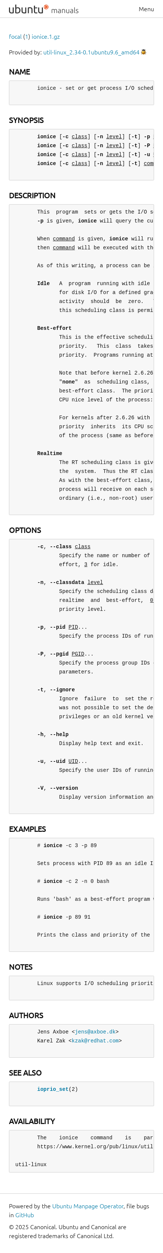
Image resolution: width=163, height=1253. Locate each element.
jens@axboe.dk (95, 1031)
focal (15, 36)
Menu (146, 9)
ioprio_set (53, 1089)
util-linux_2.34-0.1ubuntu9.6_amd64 (91, 52)
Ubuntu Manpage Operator (87, 1206)
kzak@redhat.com (95, 1040)
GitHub (24, 1215)
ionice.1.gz (46, 36)
